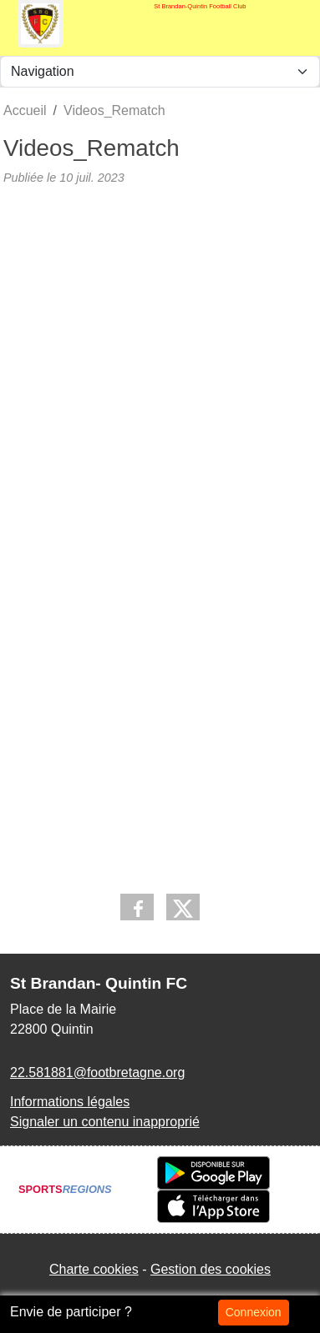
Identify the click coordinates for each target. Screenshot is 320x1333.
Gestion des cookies (210, 1269)
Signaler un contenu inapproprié (105, 1122)
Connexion (254, 1312)
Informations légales (70, 1102)
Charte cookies (94, 1269)
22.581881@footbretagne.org (97, 1072)
